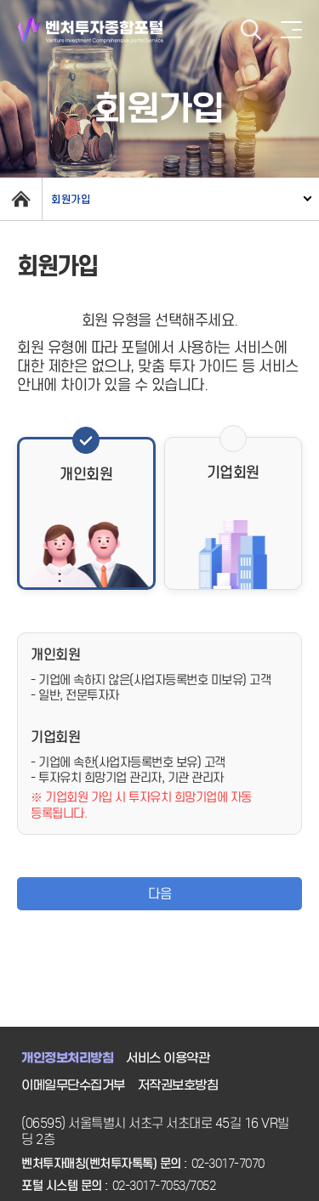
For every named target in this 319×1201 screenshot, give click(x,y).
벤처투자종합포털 (90, 30)
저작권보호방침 (178, 1085)
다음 (159, 894)
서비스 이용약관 (167, 1058)
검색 (251, 30)
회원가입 (70, 199)
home (21, 199)
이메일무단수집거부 (73, 1085)
